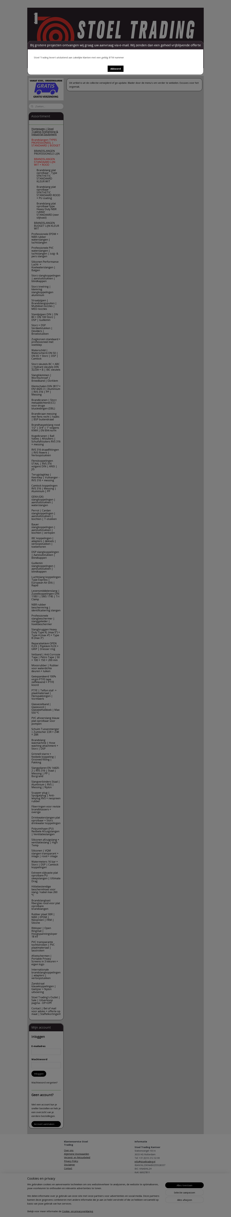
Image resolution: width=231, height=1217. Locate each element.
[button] (116, 69)
